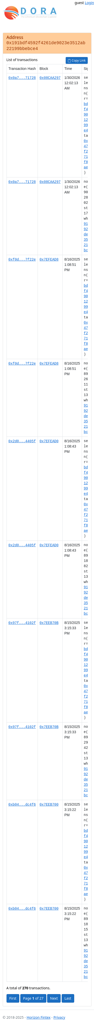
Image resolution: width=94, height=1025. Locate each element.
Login (89, 2)
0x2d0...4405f (22, 441)
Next (54, 998)
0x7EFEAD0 (49, 441)
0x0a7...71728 (22, 77)
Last (67, 998)
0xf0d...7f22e (22, 259)
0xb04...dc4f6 (22, 804)
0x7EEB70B (49, 622)
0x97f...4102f (22, 622)
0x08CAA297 (50, 77)
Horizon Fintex (38, 1017)
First (12, 998)
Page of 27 (33, 998)
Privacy (59, 1017)
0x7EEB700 (49, 804)
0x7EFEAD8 (49, 259)
